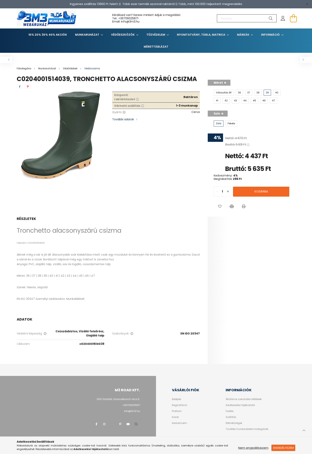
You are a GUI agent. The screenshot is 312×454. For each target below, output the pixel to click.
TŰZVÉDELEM (156, 35)
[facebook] (20, 87)
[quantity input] (222, 191)
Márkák (243, 35)
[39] (267, 93)
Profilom (177, 411)
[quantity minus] (217, 192)
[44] (245, 101)
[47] (273, 101)
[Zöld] (218, 123)
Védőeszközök (123, 35)
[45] (254, 101)
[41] (217, 101)
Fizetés (230, 411)
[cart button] (293, 18)
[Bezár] (307, 4)
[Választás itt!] (224, 93)
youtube (128, 424)
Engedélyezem (283, 448)
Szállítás (231, 417)
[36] (239, 93)
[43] (235, 101)
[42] (226, 101)
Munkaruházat (87, 35)
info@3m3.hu (132, 411)
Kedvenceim (179, 423)
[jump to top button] (304, 430)
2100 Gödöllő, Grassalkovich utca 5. (118, 399)
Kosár (175, 417)
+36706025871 (128, 18)
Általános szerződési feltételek (244, 399)
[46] (264, 101)
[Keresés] (247, 18)
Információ (270, 35)
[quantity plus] (228, 192)
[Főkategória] (24, 68)
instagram (104, 424)
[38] (258, 93)
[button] (220, 207)
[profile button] (283, 18)
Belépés (176, 399)
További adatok (123, 119)
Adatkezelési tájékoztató (240, 405)
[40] (277, 93)
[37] (248, 93)
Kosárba (261, 191)
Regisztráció (179, 405)
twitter (112, 424)
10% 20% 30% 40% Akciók (47, 35)
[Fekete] (231, 123)
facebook (96, 424)
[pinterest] (28, 87)
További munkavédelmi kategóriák (247, 429)
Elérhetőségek (234, 423)
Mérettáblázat (156, 47)
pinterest (120, 424)
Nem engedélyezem (253, 448)
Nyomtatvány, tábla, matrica (201, 35)
